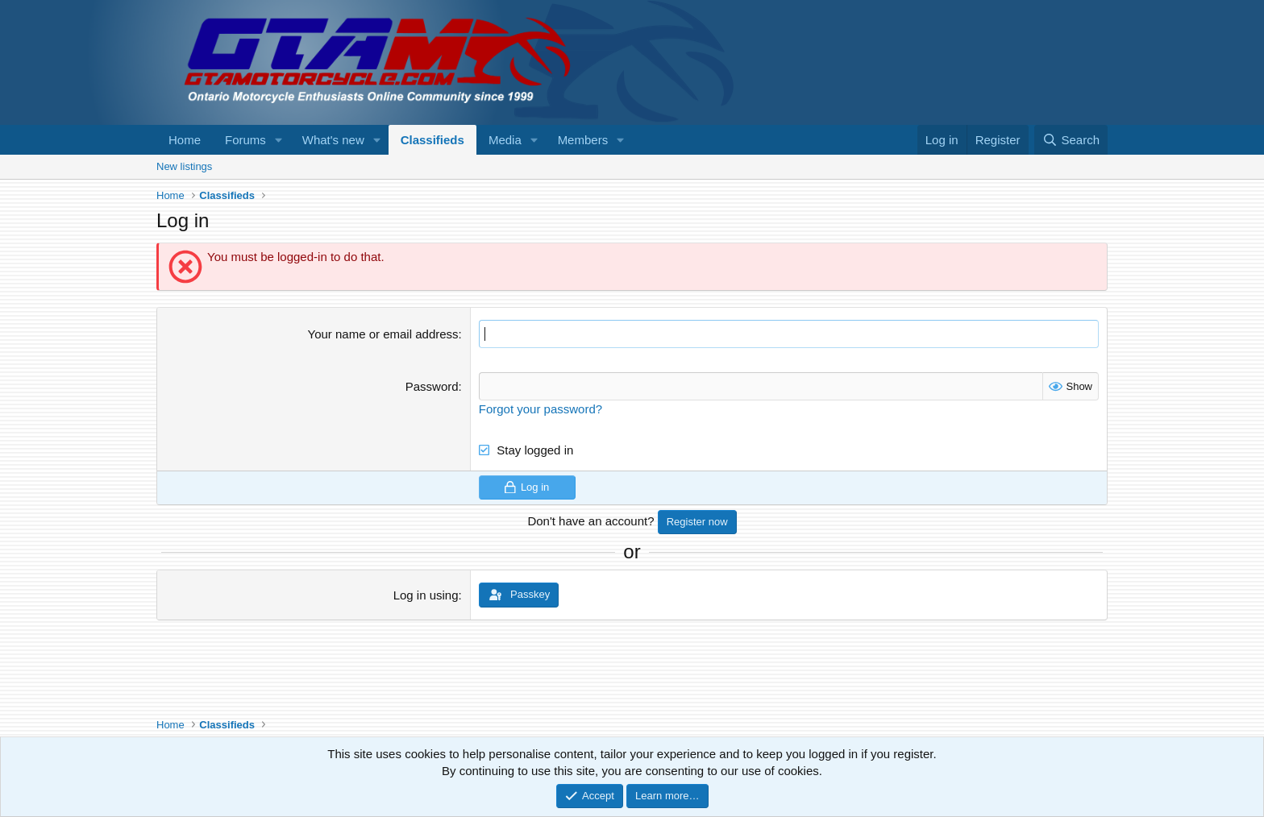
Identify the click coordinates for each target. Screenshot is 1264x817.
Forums (245, 140)
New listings (184, 166)
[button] (279, 140)
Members (583, 140)
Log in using (426, 595)
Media (505, 140)
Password (432, 386)
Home (184, 140)
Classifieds (432, 140)
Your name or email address (383, 334)
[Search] (1071, 140)
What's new (333, 140)
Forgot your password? (540, 409)
